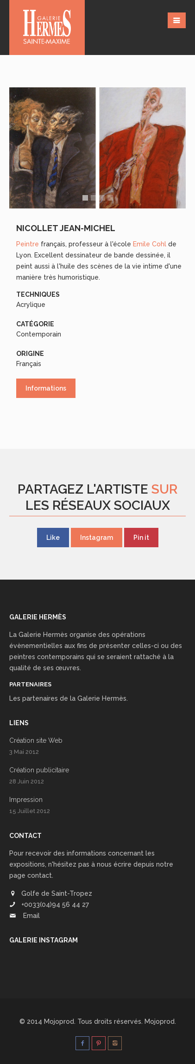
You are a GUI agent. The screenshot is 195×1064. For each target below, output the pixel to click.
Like (53, 537)
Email (31, 915)
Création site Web (36, 740)
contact (39, 875)
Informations (45, 388)
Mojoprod (160, 1021)
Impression (26, 799)
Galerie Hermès (43, 634)
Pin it (141, 537)
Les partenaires (33, 698)
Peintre (27, 244)
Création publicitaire (39, 770)
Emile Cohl (149, 244)
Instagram (96, 537)
